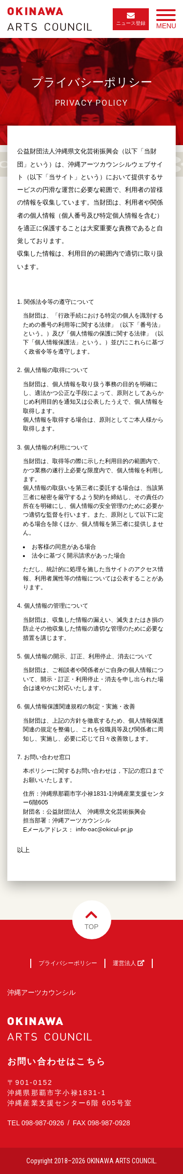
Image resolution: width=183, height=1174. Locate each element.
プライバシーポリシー (68, 963)
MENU (166, 21)
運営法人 (128, 963)
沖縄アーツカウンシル (41, 992)
